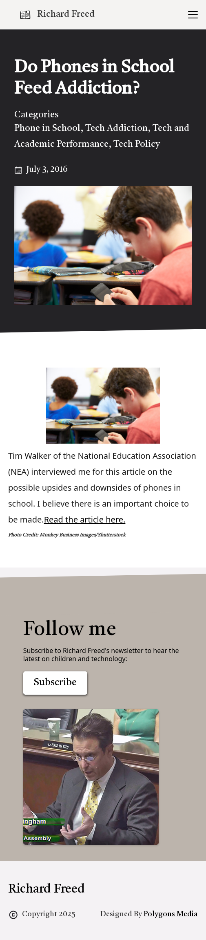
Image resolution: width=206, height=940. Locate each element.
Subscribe (55, 683)
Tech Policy (136, 144)
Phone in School (47, 128)
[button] (191, 15)
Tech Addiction (116, 128)
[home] (57, 14)
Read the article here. (85, 519)
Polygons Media (171, 914)
